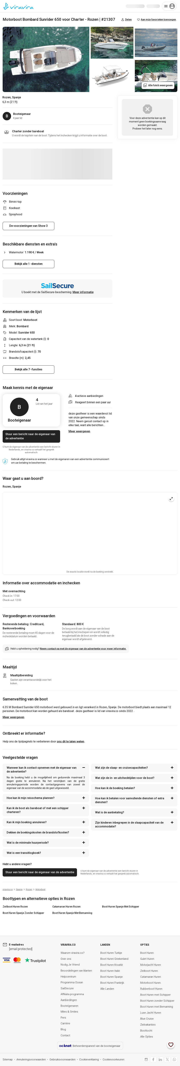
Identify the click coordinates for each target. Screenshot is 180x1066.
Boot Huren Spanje (111, 976)
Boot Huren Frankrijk (112, 982)
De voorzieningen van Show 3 (28, 225)
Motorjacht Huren (150, 964)
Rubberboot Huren (151, 988)
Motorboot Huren (150, 982)
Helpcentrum (68, 976)
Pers (63, 1017)
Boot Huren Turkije (111, 952)
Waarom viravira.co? (73, 952)
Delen (126, 19)
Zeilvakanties (148, 1024)
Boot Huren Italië (110, 970)
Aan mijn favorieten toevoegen (156, 19)
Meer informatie (83, 292)
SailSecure (67, 988)
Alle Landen (107, 988)
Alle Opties (146, 1036)
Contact (65, 1035)
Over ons (66, 958)
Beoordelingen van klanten (76, 970)
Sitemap (8, 1059)
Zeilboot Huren (149, 970)
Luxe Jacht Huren (150, 1012)
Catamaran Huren (150, 976)
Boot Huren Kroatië (111, 964)
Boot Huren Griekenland (114, 958)
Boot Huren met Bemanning (156, 1006)
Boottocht (146, 1030)
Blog (63, 1029)
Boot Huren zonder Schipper (157, 1000)
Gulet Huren (147, 958)
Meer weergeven (13, 717)
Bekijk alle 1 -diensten (29, 263)
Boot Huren (147, 952)
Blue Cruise (147, 1018)
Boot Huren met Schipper (155, 994)
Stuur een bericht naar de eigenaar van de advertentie (30, 436)
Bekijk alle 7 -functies (28, 369)
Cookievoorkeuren (113, 1059)
